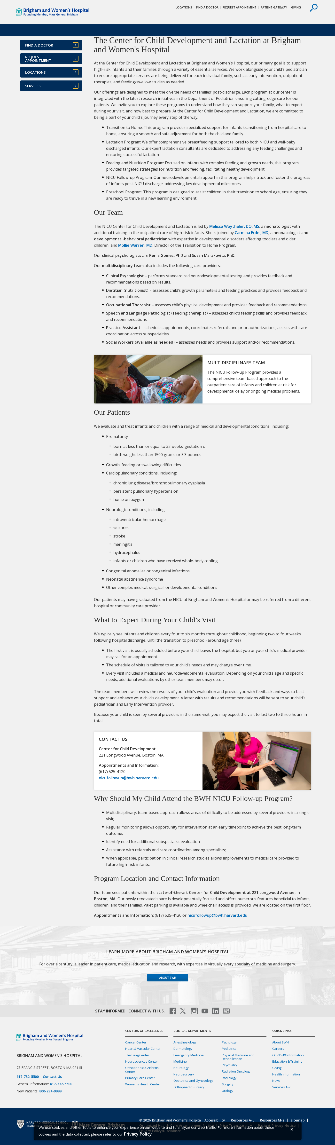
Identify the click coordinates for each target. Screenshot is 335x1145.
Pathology (229, 1042)
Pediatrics (229, 1048)
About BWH (167, 978)
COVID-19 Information (288, 1055)
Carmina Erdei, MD (251, 232)
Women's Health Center (142, 1084)
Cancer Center (135, 1042)
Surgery (228, 1084)
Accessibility (214, 1120)
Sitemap (297, 1120)
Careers (278, 1048)
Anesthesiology (184, 1042)
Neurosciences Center (141, 1061)
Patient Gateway (274, 7)
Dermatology (182, 1048)
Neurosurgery (183, 1074)
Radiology (229, 1078)
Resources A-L (242, 1120)
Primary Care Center (140, 1078)
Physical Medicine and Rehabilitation (238, 1057)
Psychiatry (229, 1065)
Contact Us (52, 1077)
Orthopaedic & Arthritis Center (142, 1070)
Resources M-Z (272, 1120)
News (276, 1080)
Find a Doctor (207, 7)
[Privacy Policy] (138, 1134)
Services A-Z (281, 1087)
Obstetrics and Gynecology (193, 1080)
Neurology (181, 1068)
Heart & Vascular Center (143, 1048)
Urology (227, 1091)
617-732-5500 (27, 1077)
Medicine (180, 1061)
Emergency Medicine (188, 1055)
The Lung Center (137, 1055)
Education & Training (287, 1061)
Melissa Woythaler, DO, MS (234, 226)
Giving (296, 7)
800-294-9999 (50, 1091)
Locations (184, 7)
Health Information (286, 1074)
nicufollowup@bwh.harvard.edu (129, 778)
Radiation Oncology (236, 1071)
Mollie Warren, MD (135, 245)
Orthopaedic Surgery (188, 1087)
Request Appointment (240, 7)
